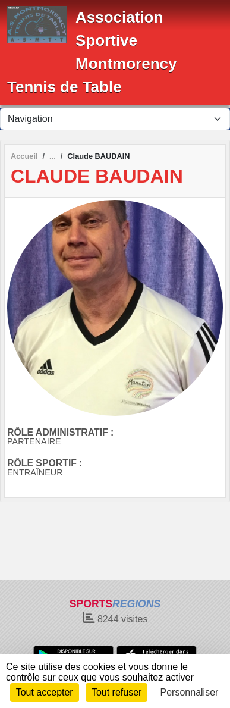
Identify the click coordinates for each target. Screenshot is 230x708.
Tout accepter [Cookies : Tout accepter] (44, 692)
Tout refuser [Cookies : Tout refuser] (116, 692)
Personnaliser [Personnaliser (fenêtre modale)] (189, 692)
